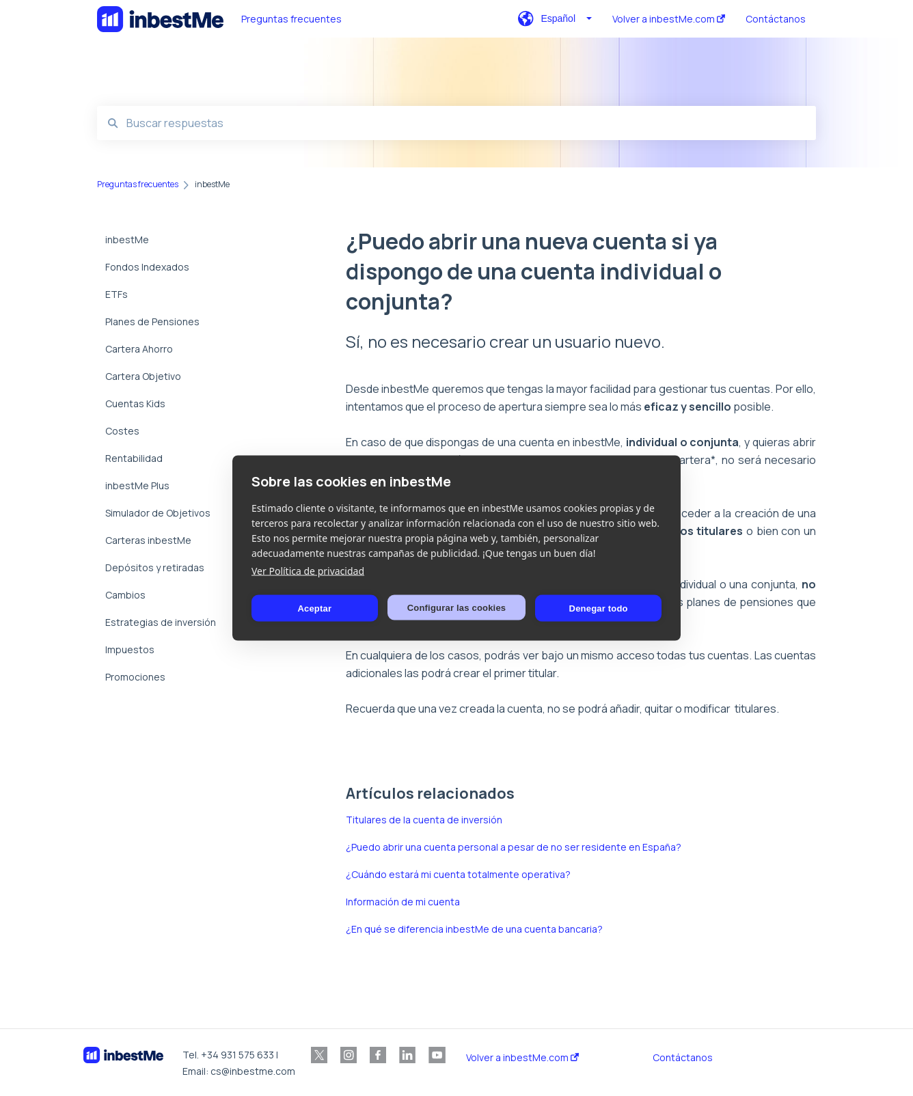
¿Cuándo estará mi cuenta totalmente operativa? (458, 874)
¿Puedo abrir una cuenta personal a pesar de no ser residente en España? (513, 846)
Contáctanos (683, 1057)
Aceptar (314, 608)
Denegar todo (598, 608)
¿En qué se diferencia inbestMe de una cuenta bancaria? (474, 928)
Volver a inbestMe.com (522, 1057)
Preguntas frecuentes (291, 18)
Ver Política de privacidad (307, 570)
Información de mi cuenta (403, 901)
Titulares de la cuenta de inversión (424, 819)
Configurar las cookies (456, 607)
